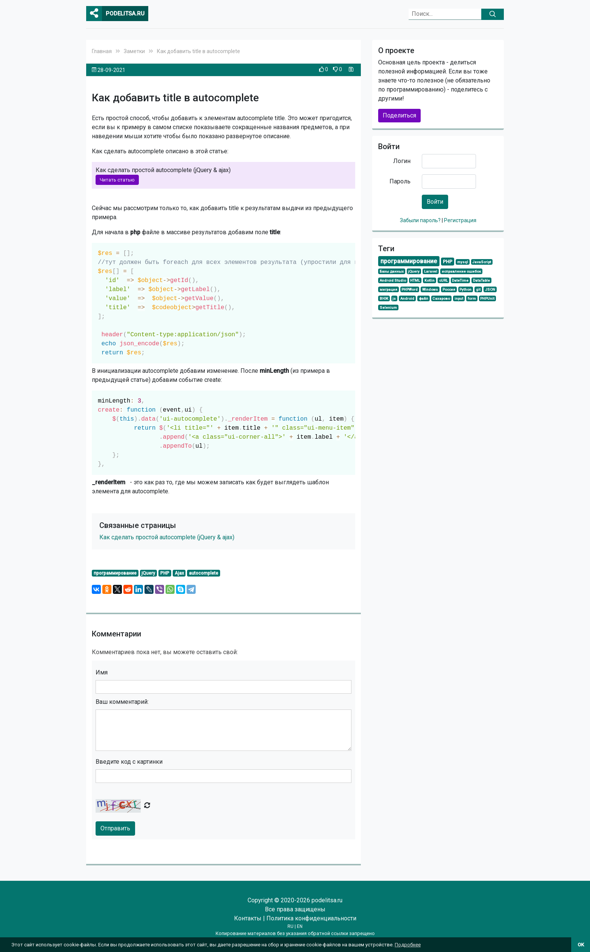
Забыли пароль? (421, 220)
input (459, 298)
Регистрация (460, 220)
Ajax (179, 573)
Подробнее (408, 944)
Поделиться (399, 115)
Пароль (400, 181)
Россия (448, 289)
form (472, 298)
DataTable (481, 280)
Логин (402, 161)
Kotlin (429, 280)
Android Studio (393, 280)
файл (423, 298)
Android (407, 298)
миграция (388, 289)
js (394, 298)
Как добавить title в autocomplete (198, 51)
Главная (102, 51)
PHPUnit (487, 298)
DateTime (460, 280)
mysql (462, 262)
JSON (490, 289)
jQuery (148, 573)
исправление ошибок (461, 271)
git (478, 289)
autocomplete (203, 573)
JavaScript (481, 262)
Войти (435, 201)
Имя (102, 672)
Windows (430, 289)
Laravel (430, 271)
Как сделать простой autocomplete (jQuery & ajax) (166, 537)
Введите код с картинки (129, 761)
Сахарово (441, 298)
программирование (115, 573)
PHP (164, 573)
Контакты (248, 918)
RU (290, 926)
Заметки (134, 51)
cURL (443, 280)
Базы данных (392, 271)
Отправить (115, 828)
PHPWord (409, 289)
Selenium (388, 307)
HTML (415, 280)
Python (465, 289)
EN (300, 926)
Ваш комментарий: (122, 701)
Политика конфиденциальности (311, 918)
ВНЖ (384, 298)
